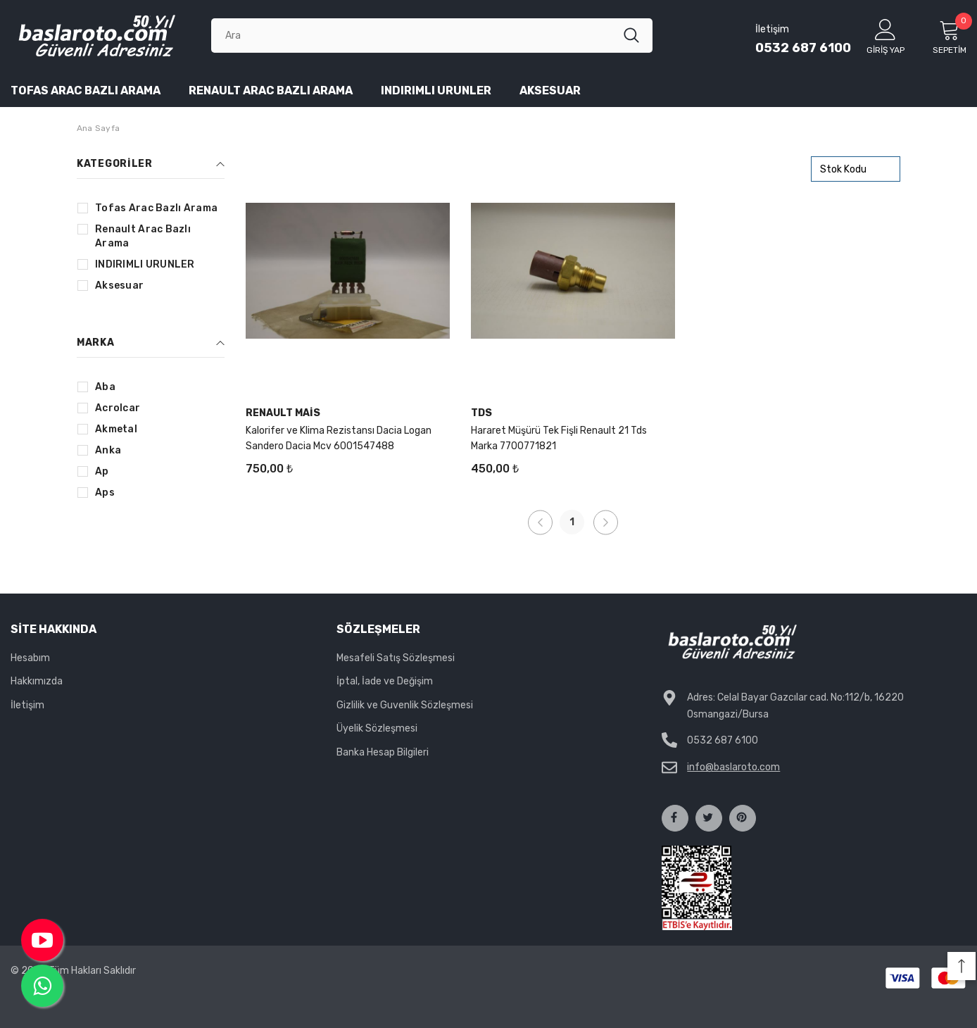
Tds (481, 413)
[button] (961, 966)
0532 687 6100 (803, 48)
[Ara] (417, 35)
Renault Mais (283, 413)
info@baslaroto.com (733, 767)
